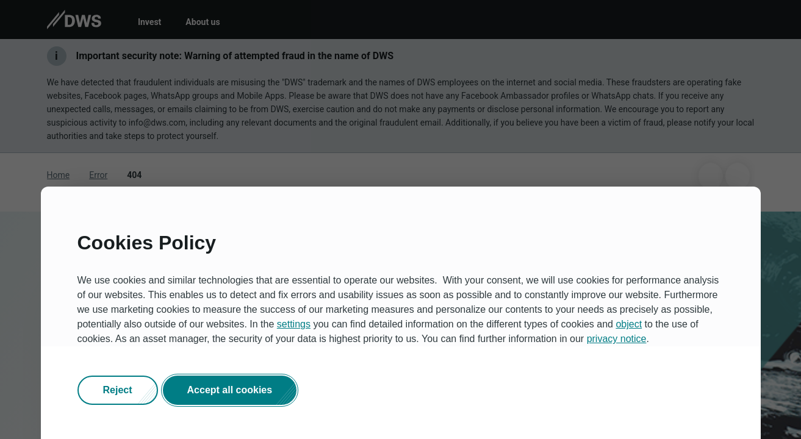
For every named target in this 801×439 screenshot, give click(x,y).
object (629, 324)
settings (294, 324)
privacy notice (617, 339)
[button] (117, 390)
